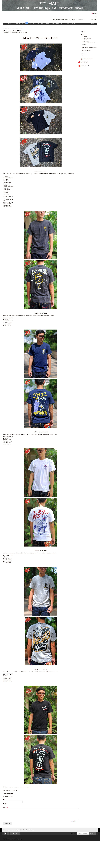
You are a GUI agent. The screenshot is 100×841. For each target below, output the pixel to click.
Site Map (5, 829)
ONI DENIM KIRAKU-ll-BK (86, 38)
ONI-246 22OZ (84, 39)
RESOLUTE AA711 (85, 41)
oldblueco (15, 788)
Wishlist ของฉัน (64, 19)
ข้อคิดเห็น (5, 808)
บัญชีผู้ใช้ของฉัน (56, 19)
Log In (73, 19)
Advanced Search (20, 829)
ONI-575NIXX (84, 36)
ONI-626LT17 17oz (85, 44)
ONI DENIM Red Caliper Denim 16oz (88, 42)
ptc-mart (10, 788)
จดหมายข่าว (73, 833)
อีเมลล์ (4, 804)
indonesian (20, 788)
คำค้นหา (13, 829)
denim (24, 788)
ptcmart (6, 788)
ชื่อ (3, 800)
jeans (28, 788)
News (8, 790)
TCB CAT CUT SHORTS (86, 50)
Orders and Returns (29, 829)
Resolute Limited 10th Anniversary (88, 45)
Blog (70, 19)
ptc (3, 788)
